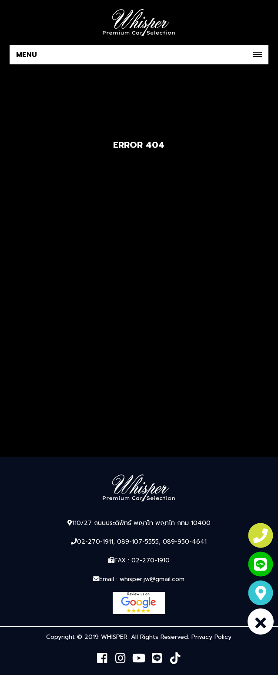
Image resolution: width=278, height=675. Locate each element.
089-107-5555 (138, 541)
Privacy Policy (211, 637)
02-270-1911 (95, 541)
